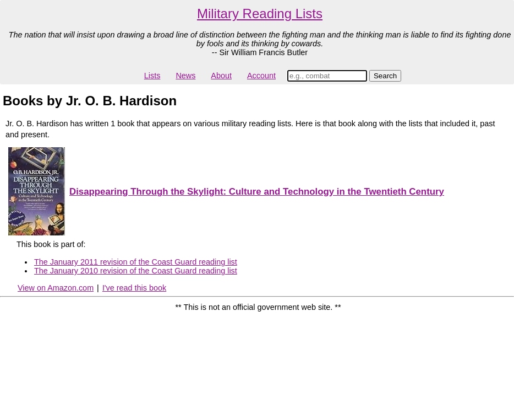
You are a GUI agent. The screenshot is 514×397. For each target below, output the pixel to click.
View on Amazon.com (56, 287)
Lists (152, 75)
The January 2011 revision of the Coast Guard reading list (135, 261)
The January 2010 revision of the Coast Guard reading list (135, 270)
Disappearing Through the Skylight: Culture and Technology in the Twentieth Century (256, 191)
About (221, 75)
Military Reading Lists (259, 13)
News (185, 75)
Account (261, 75)
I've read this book (134, 287)
